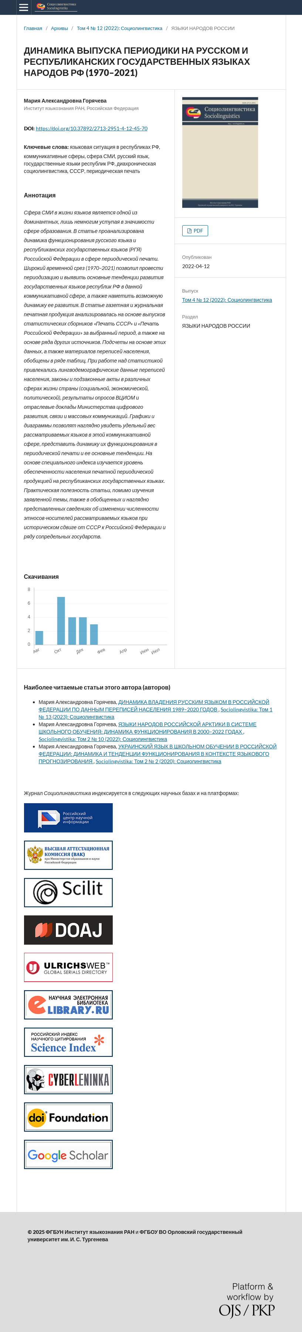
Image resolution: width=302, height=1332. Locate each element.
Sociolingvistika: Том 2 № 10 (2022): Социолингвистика (103, 739)
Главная (33, 28)
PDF (198, 231)
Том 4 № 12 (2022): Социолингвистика (119, 28)
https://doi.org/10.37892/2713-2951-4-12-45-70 (91, 128)
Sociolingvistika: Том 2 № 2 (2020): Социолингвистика (158, 761)
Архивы (59, 28)
